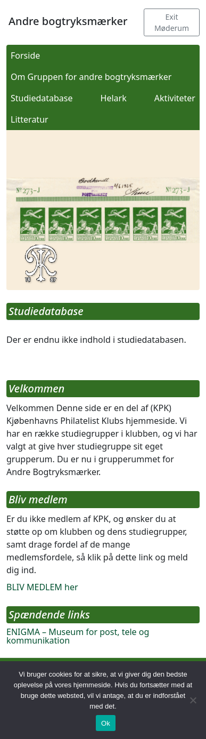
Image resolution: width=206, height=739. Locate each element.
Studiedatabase (42, 98)
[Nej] (192, 700)
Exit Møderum (171, 22)
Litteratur (29, 119)
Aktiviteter (174, 98)
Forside (25, 55)
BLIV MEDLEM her (42, 587)
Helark (114, 98)
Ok (105, 723)
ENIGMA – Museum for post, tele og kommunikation (77, 636)
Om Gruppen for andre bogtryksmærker (91, 77)
